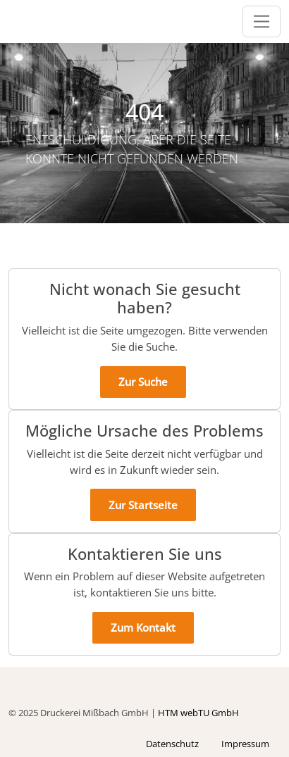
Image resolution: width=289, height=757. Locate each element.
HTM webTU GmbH (198, 712)
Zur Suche (143, 382)
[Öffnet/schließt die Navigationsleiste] (261, 21)
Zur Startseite (143, 505)
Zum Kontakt (143, 627)
